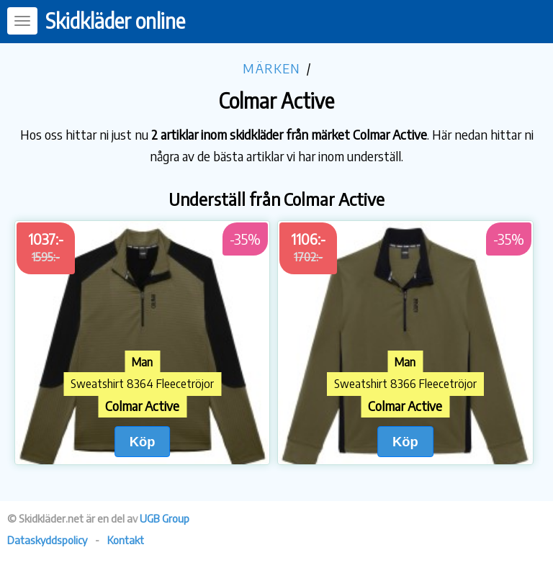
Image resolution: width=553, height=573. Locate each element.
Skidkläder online (115, 20)
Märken (271, 68)
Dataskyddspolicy (47, 539)
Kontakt (125, 539)
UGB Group (164, 518)
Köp (143, 441)
